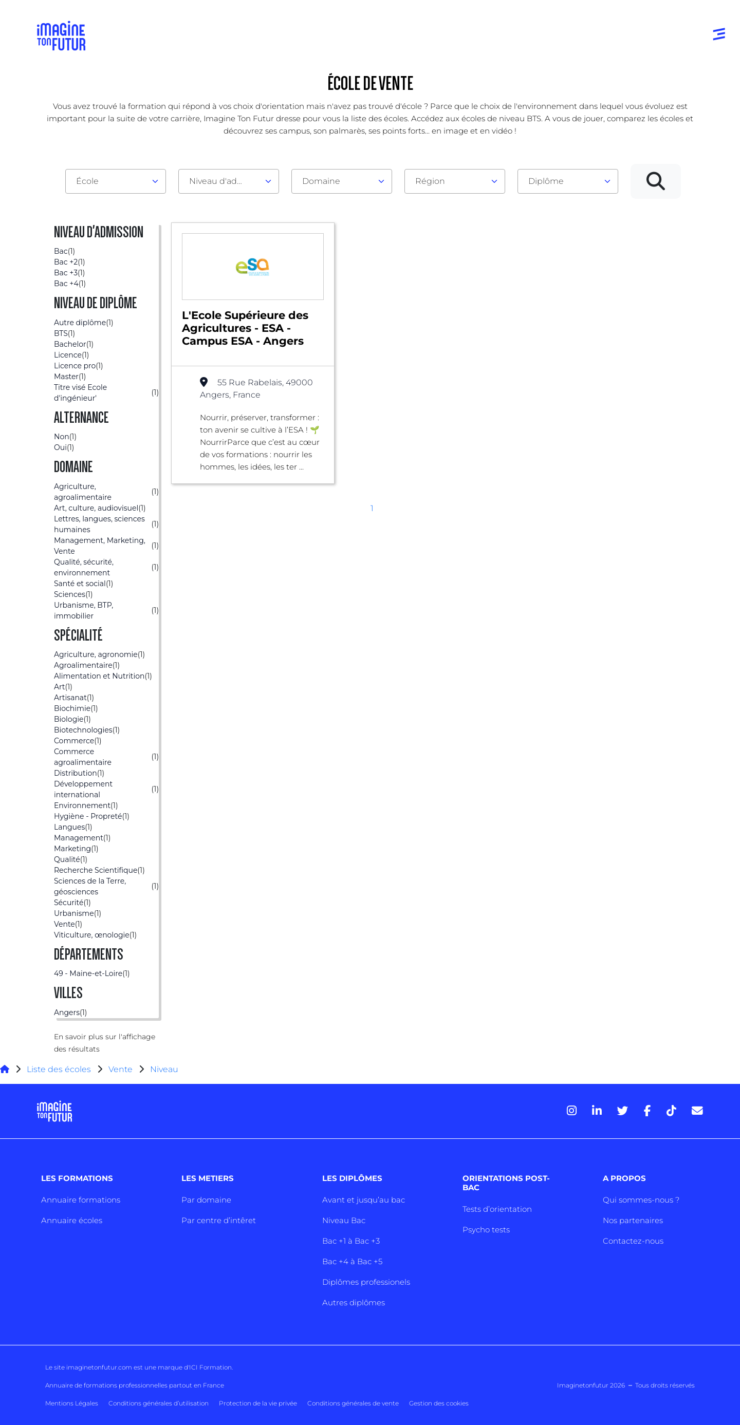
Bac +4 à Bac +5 (352, 1261)
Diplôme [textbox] (546, 181)
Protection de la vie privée (258, 1403)
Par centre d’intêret (218, 1220)
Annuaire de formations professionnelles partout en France (134, 1385)
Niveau (164, 1069)
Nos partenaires (633, 1220)
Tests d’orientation (497, 1209)
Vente (120, 1069)
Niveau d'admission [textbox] (224, 181)
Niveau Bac (343, 1220)
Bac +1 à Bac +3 (351, 1241)
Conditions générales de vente (353, 1403)
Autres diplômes (353, 1302)
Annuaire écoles (71, 1220)
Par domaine (206, 1200)
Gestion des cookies (439, 1403)
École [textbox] (87, 181)
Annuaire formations (80, 1200)
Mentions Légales (71, 1403)
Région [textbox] (430, 181)
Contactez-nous (633, 1241)
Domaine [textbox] (321, 181)
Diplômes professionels (366, 1282)
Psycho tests (486, 1229)
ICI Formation (210, 1367)
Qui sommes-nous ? (641, 1200)
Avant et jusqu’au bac (363, 1200)
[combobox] (115, 181)
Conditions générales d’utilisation (158, 1403)
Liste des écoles (59, 1069)
